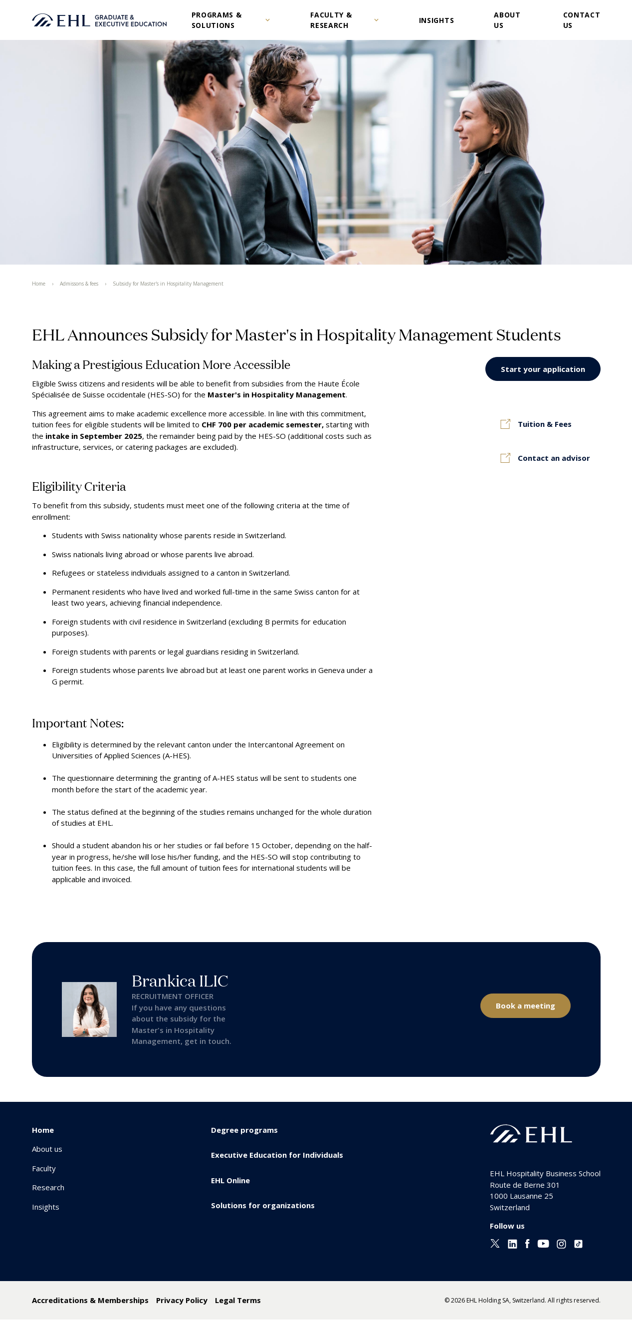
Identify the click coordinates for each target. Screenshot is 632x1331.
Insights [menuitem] (45, 1207)
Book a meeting (525, 1005)
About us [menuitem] (47, 1149)
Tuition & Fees (545, 424)
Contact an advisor (554, 458)
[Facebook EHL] (527, 1246)
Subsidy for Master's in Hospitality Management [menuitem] (168, 283)
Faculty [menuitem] (44, 1168)
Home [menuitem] (38, 283)
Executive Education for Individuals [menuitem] (277, 1155)
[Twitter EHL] (495, 1245)
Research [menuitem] (48, 1187)
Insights (436, 20)
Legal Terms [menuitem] (238, 1300)
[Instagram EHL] (561, 1246)
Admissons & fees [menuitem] (79, 283)
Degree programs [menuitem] (244, 1130)
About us (507, 20)
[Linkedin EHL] (512, 1246)
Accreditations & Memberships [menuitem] (90, 1300)
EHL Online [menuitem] (230, 1180)
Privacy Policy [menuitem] (182, 1300)
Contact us (582, 20)
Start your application (543, 369)
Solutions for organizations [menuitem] (263, 1205)
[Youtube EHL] (543, 1245)
